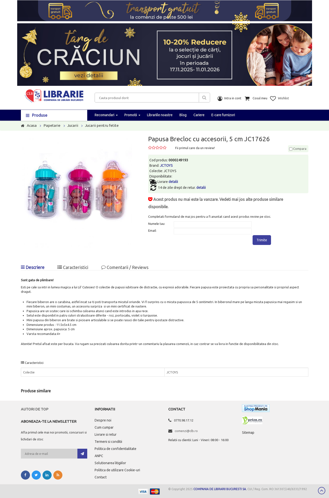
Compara (297, 148)
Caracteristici (72, 267)
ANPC (99, 456)
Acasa (32, 125)
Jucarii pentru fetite (102, 125)
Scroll (321, 490)
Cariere (198, 115)
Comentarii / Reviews (124, 267)
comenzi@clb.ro (186, 431)
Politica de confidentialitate (115, 449)
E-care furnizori (223, 115)
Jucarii (72, 125)
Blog (182, 115)
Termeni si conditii (108, 442)
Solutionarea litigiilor (110, 463)
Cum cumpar (104, 427)
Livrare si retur (105, 434)
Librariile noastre (159, 115)
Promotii (130, 115)
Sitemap (248, 432)
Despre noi (103, 420)
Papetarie (51, 125)
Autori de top (34, 409)
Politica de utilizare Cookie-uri (117, 470)
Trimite (262, 240)
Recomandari (104, 115)
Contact (101, 477)
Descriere (32, 267)
